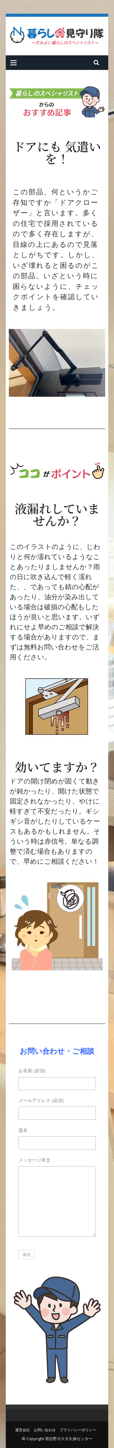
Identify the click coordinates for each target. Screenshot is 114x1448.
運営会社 (22, 1429)
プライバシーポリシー (78, 1429)
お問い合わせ (45, 1429)
